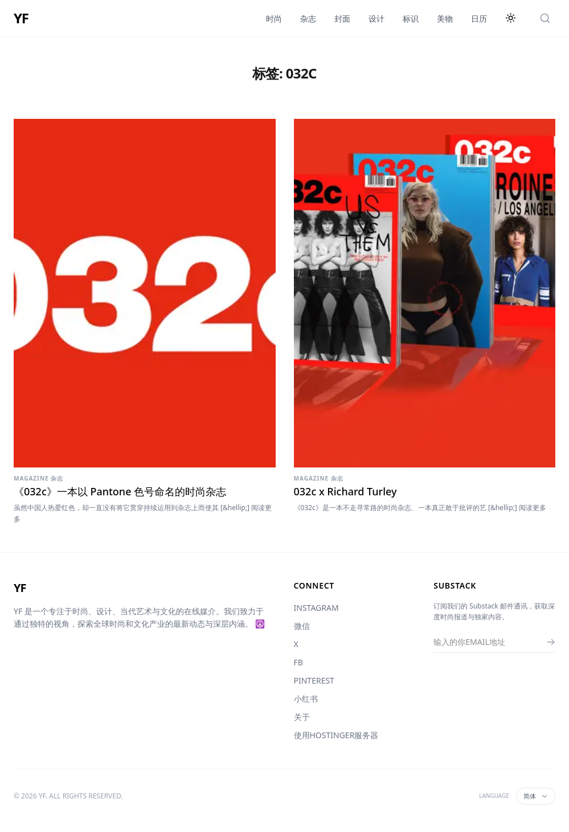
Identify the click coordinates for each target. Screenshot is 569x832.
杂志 (308, 18)
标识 (411, 18)
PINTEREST (314, 680)
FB (298, 662)
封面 (342, 18)
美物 (445, 18)
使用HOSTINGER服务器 (336, 735)
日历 (479, 18)
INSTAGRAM (316, 607)
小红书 (306, 698)
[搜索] (545, 18)
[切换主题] (511, 18)
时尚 (274, 18)
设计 (376, 18)
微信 (302, 625)
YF (21, 18)
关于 (302, 716)
